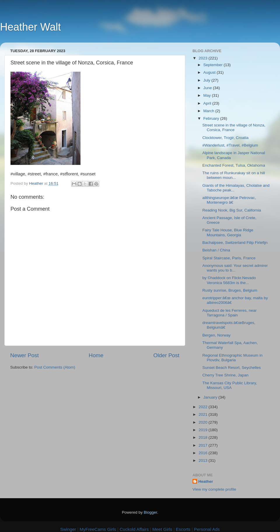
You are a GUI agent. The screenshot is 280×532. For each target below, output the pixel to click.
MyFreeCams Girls (98, 529)
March (209, 111)
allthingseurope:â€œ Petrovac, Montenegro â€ (229, 200)
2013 (204, 460)
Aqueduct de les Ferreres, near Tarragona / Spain (229, 312)
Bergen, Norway (216, 335)
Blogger (150, 512)
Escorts (183, 529)
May (207, 95)
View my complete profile (214, 489)
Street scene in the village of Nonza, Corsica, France (233, 127)
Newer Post (24, 355)
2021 (204, 414)
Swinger (68, 529)
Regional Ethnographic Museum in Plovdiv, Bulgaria (232, 357)
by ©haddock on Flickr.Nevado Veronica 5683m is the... (229, 280)
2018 (204, 437)
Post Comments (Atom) (54, 367)
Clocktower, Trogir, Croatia (225, 137)
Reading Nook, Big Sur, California (231, 210)
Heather (205, 481)
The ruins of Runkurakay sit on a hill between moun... (233, 175)
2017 (204, 445)
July (207, 80)
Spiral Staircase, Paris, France (229, 258)
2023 (204, 58)
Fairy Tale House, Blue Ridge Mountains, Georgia (227, 232)
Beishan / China (216, 250)
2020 (204, 422)
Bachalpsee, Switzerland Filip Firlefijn (235, 242)
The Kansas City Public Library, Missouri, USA (229, 385)
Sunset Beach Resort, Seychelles (231, 367)
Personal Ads (207, 529)
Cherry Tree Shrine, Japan (225, 375)
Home (96, 355)
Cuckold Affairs (134, 529)
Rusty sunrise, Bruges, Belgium (229, 290)
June (208, 88)
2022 (204, 407)
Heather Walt (30, 27)
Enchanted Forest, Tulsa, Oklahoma (233, 165)
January (210, 397)
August (210, 72)
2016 (204, 453)
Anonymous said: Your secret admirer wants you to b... (235, 267)
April (207, 103)
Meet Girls (162, 529)
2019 (204, 430)
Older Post (166, 355)
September (213, 65)
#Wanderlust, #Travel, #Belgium (230, 145)
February (211, 118)
